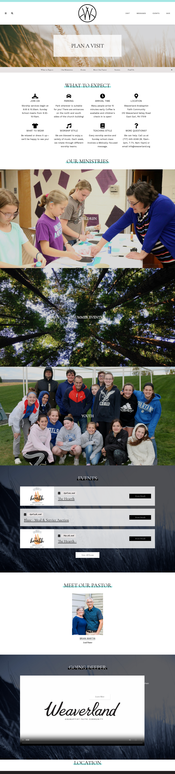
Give (168, 13)
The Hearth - (67, 541)
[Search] (12, 13)
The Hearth (66, 498)
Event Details (140, 496)
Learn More (99, 696)
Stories (117, 70)
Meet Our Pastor (100, 70)
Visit (127, 13)
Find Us (131, 70)
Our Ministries (67, 70)
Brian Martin (87, 638)
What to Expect (47, 70)
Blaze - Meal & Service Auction (46, 520)
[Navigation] (6, 13)
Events (156, 13)
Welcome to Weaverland (106, 677)
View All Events (87, 555)
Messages (141, 13)
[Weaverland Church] (87, 13)
